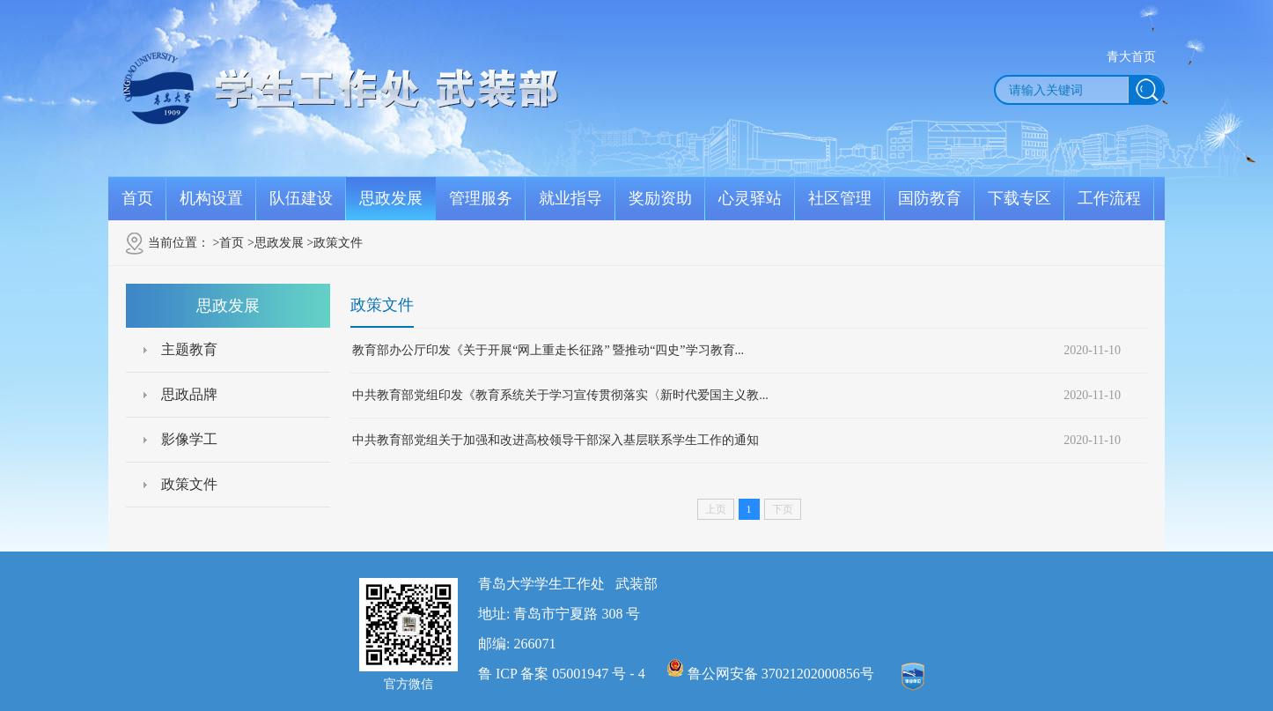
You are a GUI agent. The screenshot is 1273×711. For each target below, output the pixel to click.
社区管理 (840, 198)
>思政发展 (275, 242)
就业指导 (570, 198)
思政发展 (391, 198)
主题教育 (189, 349)
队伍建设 (301, 198)
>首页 (229, 242)
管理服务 (480, 198)
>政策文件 (334, 242)
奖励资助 (660, 198)
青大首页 (1131, 56)
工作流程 (1109, 198)
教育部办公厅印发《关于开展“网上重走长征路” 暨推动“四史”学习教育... (548, 350)
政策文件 (189, 484)
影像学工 (189, 439)
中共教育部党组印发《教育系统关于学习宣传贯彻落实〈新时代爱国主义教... (560, 395)
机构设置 (211, 198)
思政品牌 (189, 394)
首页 (137, 198)
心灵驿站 (750, 198)
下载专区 (1019, 198)
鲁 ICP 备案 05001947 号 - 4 (561, 673)
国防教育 (929, 198)
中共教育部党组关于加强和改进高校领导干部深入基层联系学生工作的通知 (555, 440)
